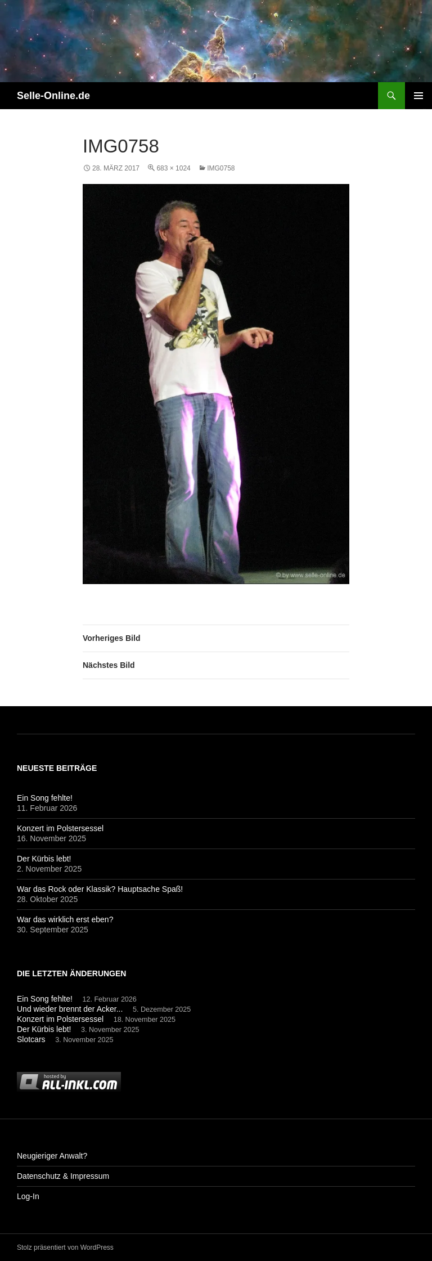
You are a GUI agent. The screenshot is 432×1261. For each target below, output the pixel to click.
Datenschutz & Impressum (63, 1176)
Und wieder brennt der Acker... (70, 1008)
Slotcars (31, 1039)
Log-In (28, 1196)
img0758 (221, 168)
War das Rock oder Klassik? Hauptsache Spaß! (100, 889)
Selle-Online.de (53, 95)
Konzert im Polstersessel (60, 828)
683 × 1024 (173, 168)
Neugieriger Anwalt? (52, 1155)
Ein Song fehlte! (45, 797)
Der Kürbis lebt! (44, 858)
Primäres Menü (418, 95)
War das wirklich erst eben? (65, 919)
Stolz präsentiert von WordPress (65, 1247)
